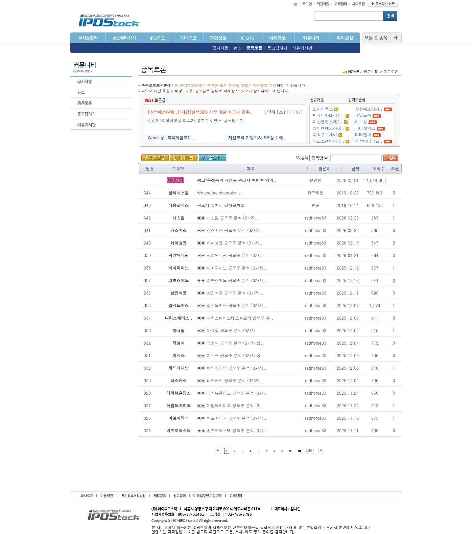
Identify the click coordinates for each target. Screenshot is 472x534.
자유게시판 (302, 48)
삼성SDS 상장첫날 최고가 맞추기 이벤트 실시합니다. (199, 120)
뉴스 (237, 48)
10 (299, 451)
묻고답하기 (277, 48)
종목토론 (254, 48)
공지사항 (220, 48)
